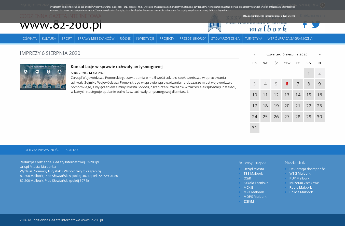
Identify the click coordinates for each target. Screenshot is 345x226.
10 (254, 95)
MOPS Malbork (255, 196)
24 (254, 116)
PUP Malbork (299, 178)
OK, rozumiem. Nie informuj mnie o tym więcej (269, 15)
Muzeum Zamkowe (304, 182)
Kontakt (73, 149)
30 (319, 116)
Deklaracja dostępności (307, 169)
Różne (125, 38)
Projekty (166, 38)
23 (319, 106)
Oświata (29, 38)
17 (254, 106)
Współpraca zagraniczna (290, 38)
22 (308, 106)
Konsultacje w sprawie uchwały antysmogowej (117, 66)
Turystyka (253, 38)
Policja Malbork (301, 192)
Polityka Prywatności (41, 149)
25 (265, 116)
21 (297, 106)
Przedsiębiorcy (193, 38)
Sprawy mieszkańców (96, 38)
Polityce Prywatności (219, 10)
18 (265, 106)
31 (254, 127)
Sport (66, 38)
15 (308, 95)
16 (319, 95)
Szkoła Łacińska (256, 182)
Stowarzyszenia (225, 38)
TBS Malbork (253, 173)
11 (265, 95)
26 (276, 116)
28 (297, 116)
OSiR (247, 178)
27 (286, 116)
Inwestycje (145, 38)
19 (276, 106)
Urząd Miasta (254, 169)
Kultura (49, 38)
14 (297, 95)
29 (308, 116)
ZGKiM (249, 201)
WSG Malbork (300, 173)
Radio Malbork (300, 187)
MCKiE (248, 187)
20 (286, 106)
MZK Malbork (254, 192)
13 (286, 95)
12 (276, 95)
